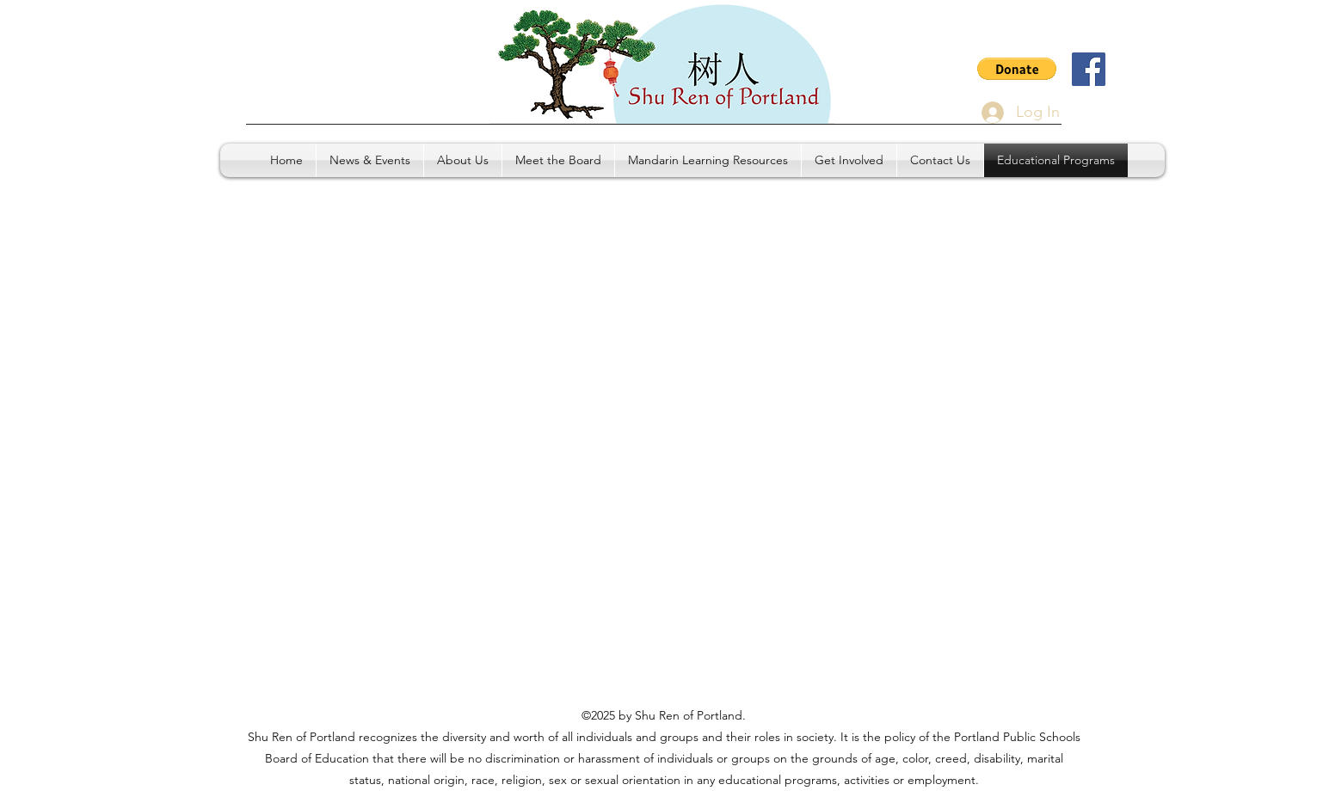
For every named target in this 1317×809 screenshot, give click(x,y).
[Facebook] (1088, 69)
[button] (1016, 69)
